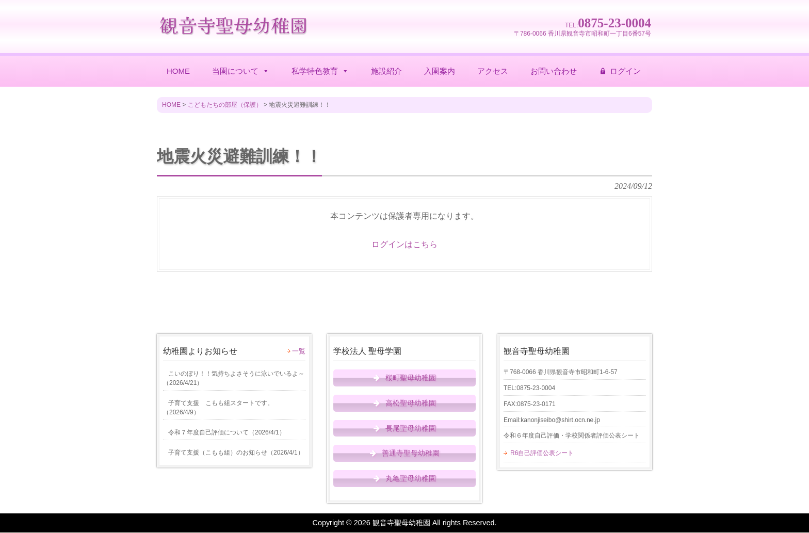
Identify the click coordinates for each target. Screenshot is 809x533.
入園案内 (439, 71)
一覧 (298, 351)
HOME (178, 71)
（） (233, 378)
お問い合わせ (553, 71)
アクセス (492, 71)
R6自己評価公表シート (542, 453)
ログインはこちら (404, 244)
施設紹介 (386, 71)
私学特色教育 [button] (320, 71)
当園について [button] (240, 71)
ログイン (625, 71)
